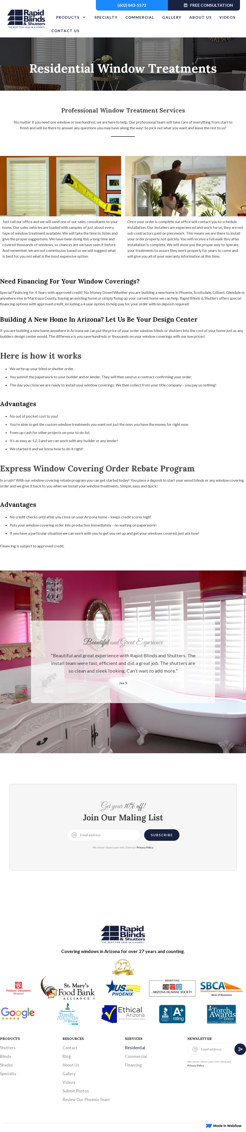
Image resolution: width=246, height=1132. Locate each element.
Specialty (8, 1073)
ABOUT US (200, 17)
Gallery (69, 1073)
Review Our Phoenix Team (86, 1099)
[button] (69, 17)
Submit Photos (75, 1090)
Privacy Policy (145, 847)
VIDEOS (227, 17)
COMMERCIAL (139, 17)
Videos (68, 1082)
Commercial (136, 1056)
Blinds (5, 1056)
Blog (66, 1056)
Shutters (8, 1047)
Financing (133, 1064)
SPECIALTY (106, 17)
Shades (6, 1064)
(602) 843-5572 (131, 5)
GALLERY (172, 17)
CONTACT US (65, 31)
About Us (70, 1064)
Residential (135, 1047)
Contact (69, 1047)
